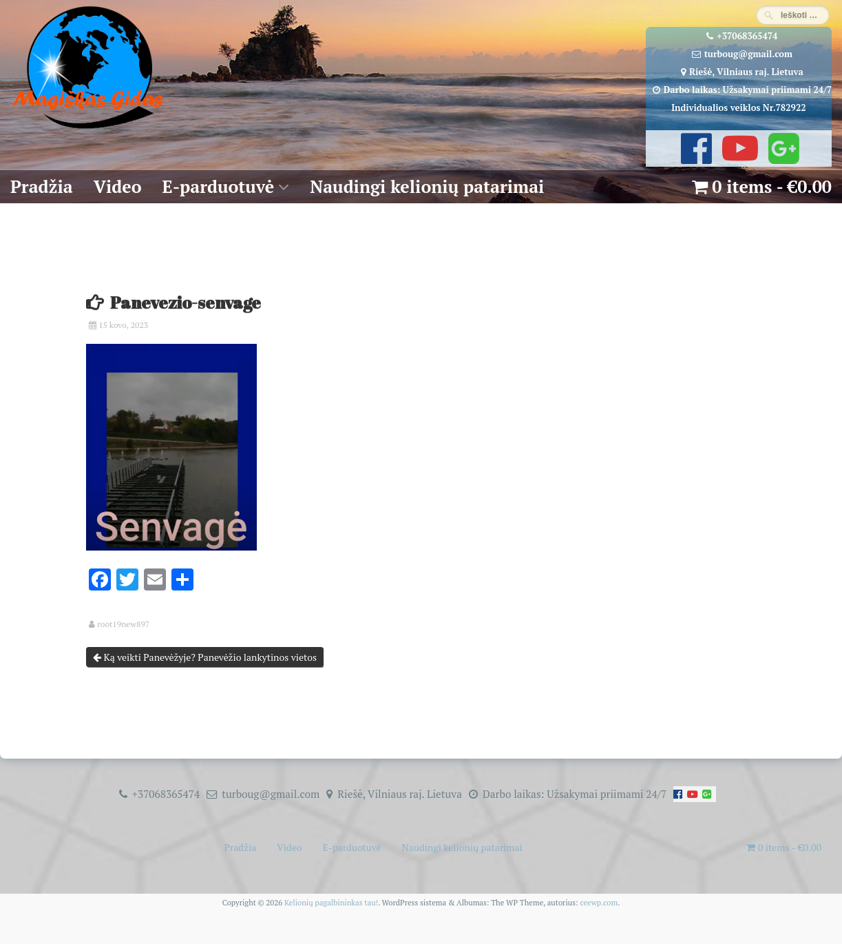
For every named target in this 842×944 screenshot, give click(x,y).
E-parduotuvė (218, 186)
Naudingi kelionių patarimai (427, 186)
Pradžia (41, 186)
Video (118, 186)
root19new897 (123, 624)
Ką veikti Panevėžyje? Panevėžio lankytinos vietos (205, 657)
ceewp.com (599, 902)
